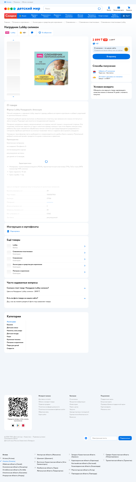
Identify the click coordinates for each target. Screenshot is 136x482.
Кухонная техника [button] (13, 339)
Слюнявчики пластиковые (89, 22)
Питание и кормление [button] (15, 342)
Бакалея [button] (10, 325)
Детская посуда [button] (12, 333)
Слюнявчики (70, 22)
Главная (7, 22)
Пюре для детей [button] (13, 345)
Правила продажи (44, 404)
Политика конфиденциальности (49, 407)
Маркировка (15, 231)
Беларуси (31, 441)
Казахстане (23, 441)
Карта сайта (42, 414)
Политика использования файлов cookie (52, 409)
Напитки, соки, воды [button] (14, 331)
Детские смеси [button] (12, 328)
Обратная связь (44, 412)
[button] (126, 16)
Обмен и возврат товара (46, 402)
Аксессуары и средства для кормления (47, 22)
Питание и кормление (20, 22)
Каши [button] (9, 336)
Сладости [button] (10, 348)
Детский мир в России (11, 441)
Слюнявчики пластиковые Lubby (113, 22)
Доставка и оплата (44, 399)
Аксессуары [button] (11, 322)
